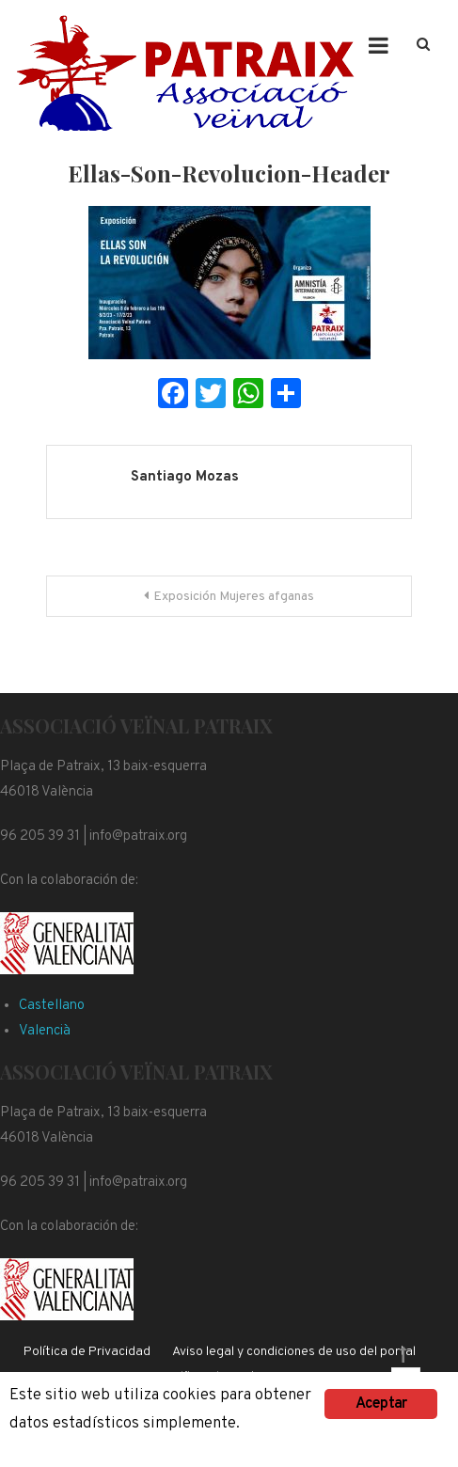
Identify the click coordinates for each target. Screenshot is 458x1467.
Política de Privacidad (87, 1352)
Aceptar (380, 1404)
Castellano (52, 1006)
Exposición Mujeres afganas (233, 597)
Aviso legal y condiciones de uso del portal (294, 1352)
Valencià (45, 1031)
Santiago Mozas (185, 477)
